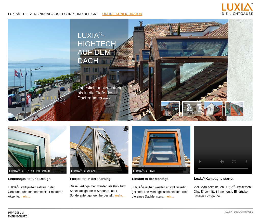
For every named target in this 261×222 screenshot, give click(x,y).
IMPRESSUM (16, 212)
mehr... (25, 196)
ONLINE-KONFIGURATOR (122, 14)
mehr (107, 98)
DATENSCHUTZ (17, 216)
